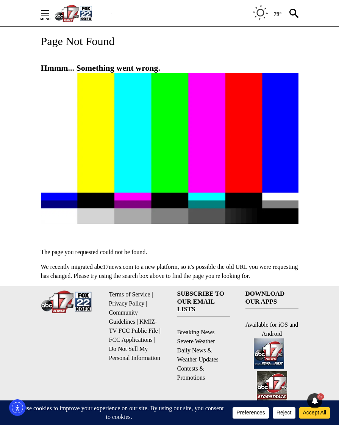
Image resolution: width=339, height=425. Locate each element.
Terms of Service (129, 294)
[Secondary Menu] (51, 13)
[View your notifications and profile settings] (314, 400)
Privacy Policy (127, 303)
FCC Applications (131, 340)
